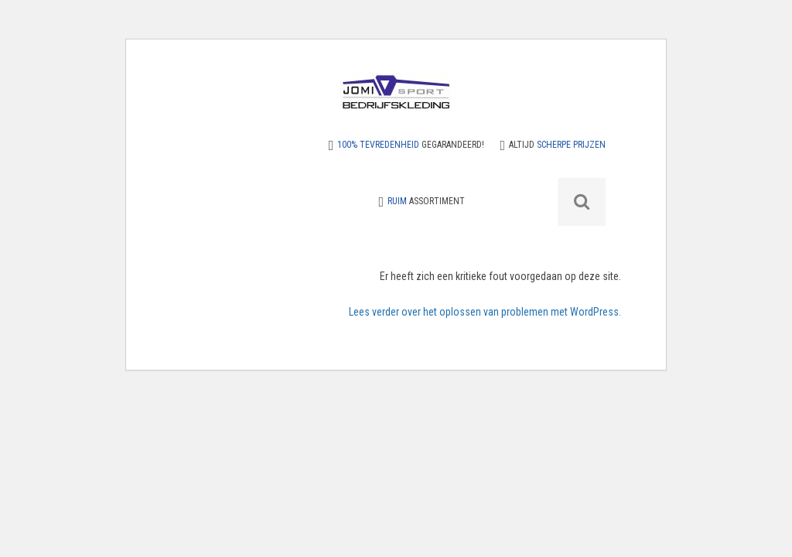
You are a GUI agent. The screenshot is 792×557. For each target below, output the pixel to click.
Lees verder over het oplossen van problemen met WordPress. (485, 312)
